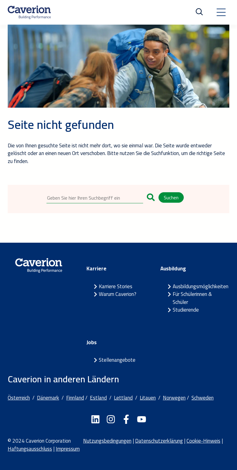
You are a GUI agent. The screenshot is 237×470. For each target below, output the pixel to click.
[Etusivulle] (29, 12)
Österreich (19, 398)
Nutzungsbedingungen (107, 441)
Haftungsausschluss (30, 449)
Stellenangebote (117, 360)
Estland (98, 398)
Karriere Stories (115, 286)
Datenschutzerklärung (159, 441)
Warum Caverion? (117, 294)
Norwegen (174, 398)
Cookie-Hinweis (203, 441)
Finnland (75, 398)
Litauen (148, 398)
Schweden (202, 398)
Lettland (123, 398)
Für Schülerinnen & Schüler (192, 298)
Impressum (68, 449)
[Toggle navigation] (221, 12)
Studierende (186, 310)
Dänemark (48, 398)
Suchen (171, 197)
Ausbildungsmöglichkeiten (200, 286)
